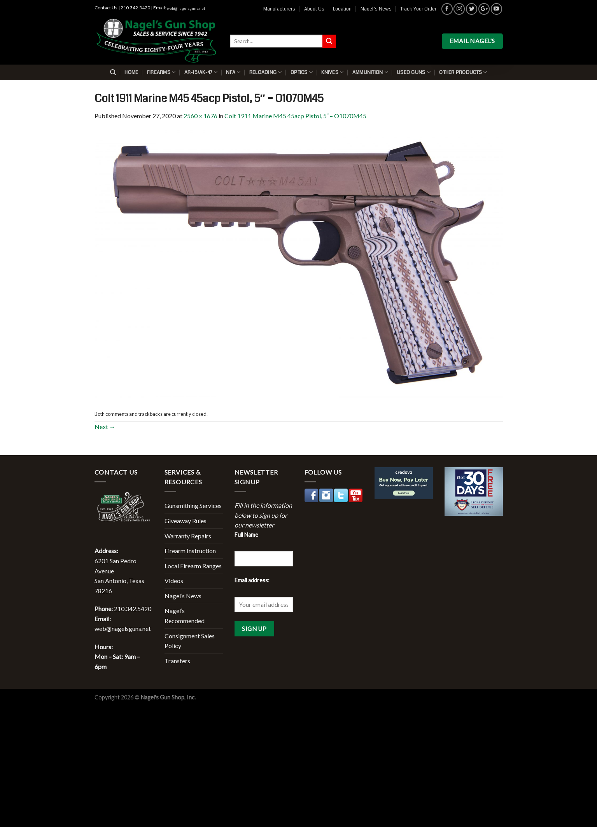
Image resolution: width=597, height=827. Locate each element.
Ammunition (370, 72)
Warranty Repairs (188, 536)
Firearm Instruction (190, 550)
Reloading (265, 72)
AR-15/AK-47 (200, 72)
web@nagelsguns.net (186, 8)
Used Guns (414, 72)
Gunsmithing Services (193, 505)
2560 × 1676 (200, 115)
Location (342, 8)
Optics (302, 72)
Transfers (177, 660)
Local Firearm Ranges (193, 565)
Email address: (252, 580)
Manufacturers (279, 8)
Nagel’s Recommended (185, 615)
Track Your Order (418, 8)
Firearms (161, 72)
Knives (332, 72)
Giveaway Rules (186, 520)
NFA (233, 72)
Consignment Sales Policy (190, 641)
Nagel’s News (376, 8)
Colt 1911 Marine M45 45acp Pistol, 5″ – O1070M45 (295, 115)
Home (131, 72)
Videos (174, 580)
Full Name (246, 534)
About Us (314, 8)
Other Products (463, 72)
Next (105, 426)
